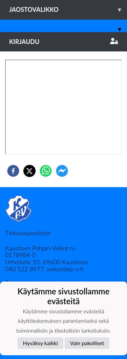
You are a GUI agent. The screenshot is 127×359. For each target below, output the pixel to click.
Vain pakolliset (87, 343)
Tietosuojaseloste (27, 233)
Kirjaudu (63, 41)
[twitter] (29, 171)
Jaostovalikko (68, 9)
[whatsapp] (46, 171)
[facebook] (13, 171)
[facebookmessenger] (62, 171)
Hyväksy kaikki (40, 343)
